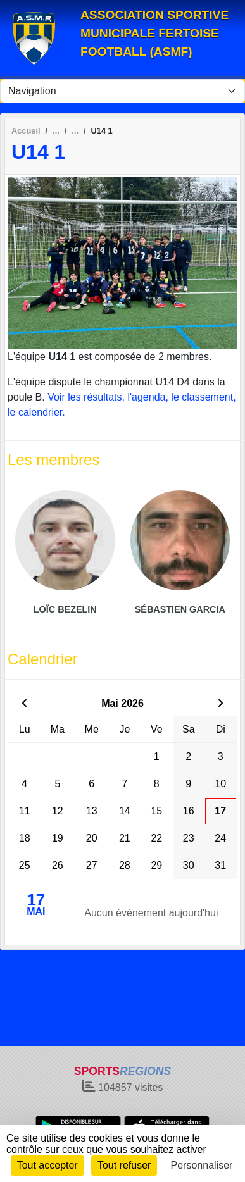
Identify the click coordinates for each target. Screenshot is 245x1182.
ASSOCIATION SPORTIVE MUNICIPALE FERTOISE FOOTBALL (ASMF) (154, 33)
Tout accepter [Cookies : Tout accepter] (47, 1165)
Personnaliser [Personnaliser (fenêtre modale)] (202, 1165)
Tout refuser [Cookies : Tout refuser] (124, 1165)
